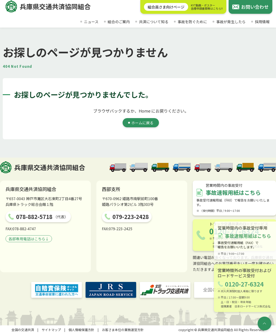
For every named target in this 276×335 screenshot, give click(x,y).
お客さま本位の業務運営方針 (123, 329)
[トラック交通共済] (165, 290)
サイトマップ (51, 329)
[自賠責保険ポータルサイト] (56, 290)
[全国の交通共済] (219, 290)
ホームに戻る (142, 122)
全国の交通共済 (23, 329)
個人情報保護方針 (81, 329)
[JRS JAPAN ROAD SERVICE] (111, 290)
